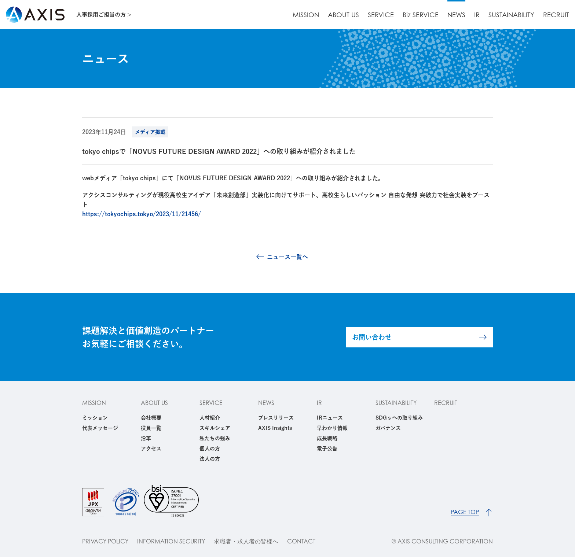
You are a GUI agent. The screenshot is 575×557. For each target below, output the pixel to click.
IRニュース (330, 417)
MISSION (306, 15)
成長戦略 (327, 438)
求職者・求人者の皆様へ (246, 541)
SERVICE (381, 15)
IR (477, 15)
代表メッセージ (100, 428)
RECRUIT (556, 15)
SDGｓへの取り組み (399, 417)
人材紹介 (209, 417)
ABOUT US (343, 15)
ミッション (95, 417)
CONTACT (301, 541)
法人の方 (209, 458)
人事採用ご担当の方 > (103, 14)
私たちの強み (214, 438)
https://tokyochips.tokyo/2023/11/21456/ (141, 214)
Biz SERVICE (421, 15)
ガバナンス (388, 428)
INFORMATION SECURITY (171, 541)
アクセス (151, 448)
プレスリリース (276, 417)
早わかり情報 (332, 428)
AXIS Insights (275, 428)
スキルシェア (214, 428)
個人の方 (209, 448)
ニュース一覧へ (287, 257)
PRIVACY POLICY (105, 541)
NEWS (456, 15)
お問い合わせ (372, 337)
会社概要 (151, 417)
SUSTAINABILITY (511, 15)
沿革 (146, 438)
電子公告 (327, 448)
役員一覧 (151, 428)
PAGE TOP (465, 512)
